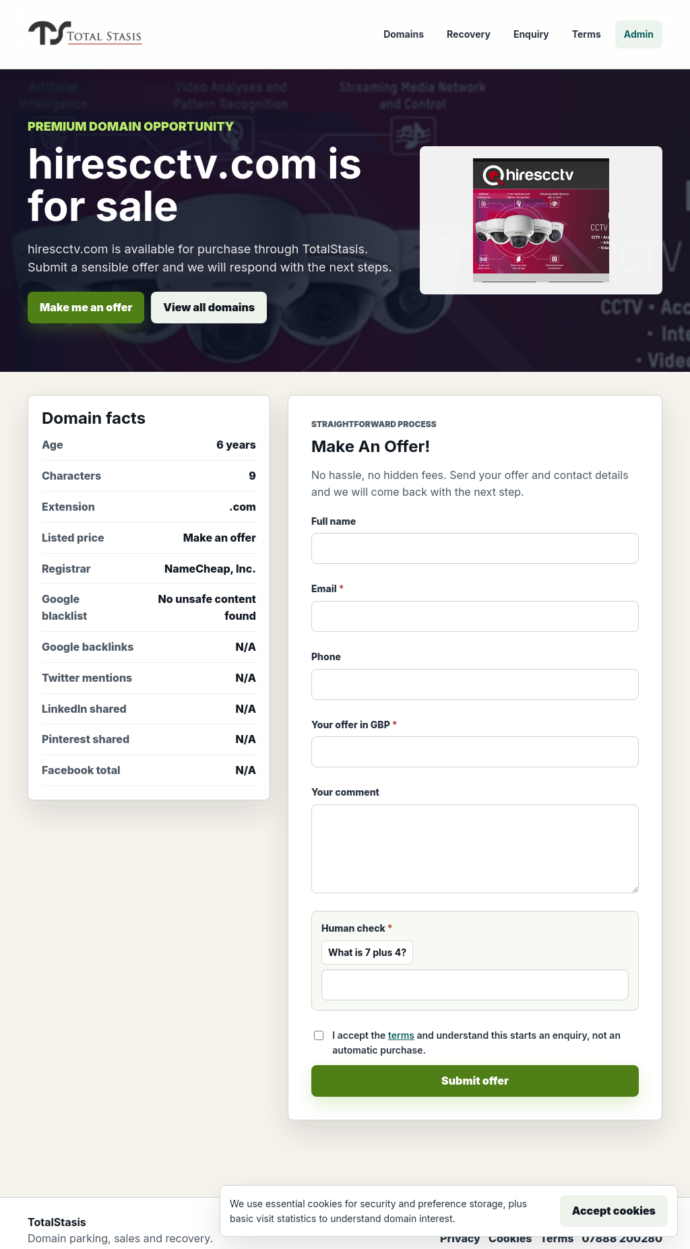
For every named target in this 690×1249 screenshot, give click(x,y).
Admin (639, 34)
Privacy (460, 1238)
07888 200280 (622, 1238)
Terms (586, 34)
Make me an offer (86, 307)
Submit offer (475, 1080)
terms (401, 1035)
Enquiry (531, 34)
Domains (403, 34)
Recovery (469, 34)
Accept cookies (614, 1210)
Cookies (510, 1238)
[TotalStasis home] (85, 34)
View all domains (209, 307)
